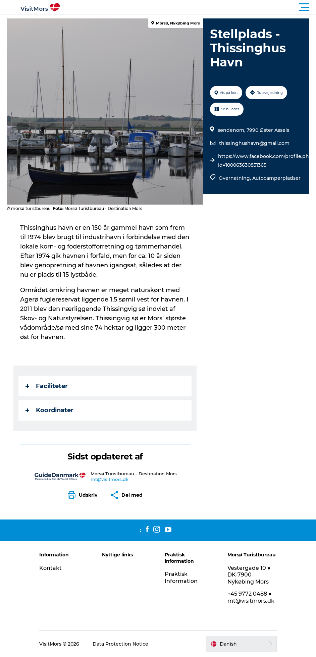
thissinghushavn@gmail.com (254, 143)
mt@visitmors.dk (109, 479)
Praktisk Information (181, 577)
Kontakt (50, 568)
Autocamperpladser (276, 178)
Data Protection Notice (120, 644)
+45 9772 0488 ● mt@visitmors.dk (250, 597)
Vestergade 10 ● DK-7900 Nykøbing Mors (249, 575)
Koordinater (49, 410)
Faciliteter (46, 386)
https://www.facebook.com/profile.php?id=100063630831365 (266, 160)
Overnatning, (235, 178)
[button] (188, 7)
